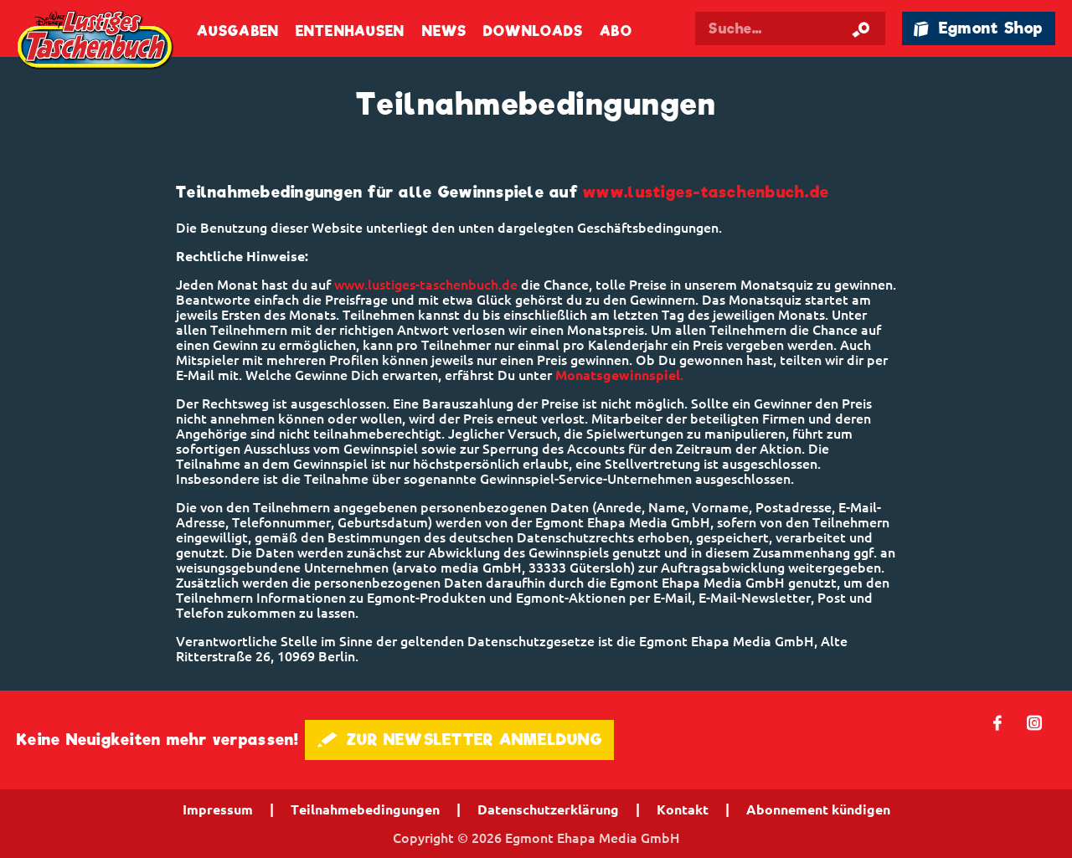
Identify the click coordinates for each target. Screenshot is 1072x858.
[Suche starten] (861, 28)
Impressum (218, 809)
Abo (615, 31)
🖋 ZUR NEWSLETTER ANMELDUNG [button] (459, 739)
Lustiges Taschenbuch (96, 42)
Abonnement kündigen (818, 809)
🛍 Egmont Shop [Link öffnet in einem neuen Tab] (978, 28)
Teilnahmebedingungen (365, 809)
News (444, 31)
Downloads (533, 31)
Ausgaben (238, 31)
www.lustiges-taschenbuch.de (706, 192)
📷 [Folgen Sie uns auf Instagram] (1035, 722)
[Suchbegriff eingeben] (805, 28)
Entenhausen (350, 31)
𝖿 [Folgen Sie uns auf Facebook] (997, 722)
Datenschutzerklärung (548, 809)
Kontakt (683, 809)
